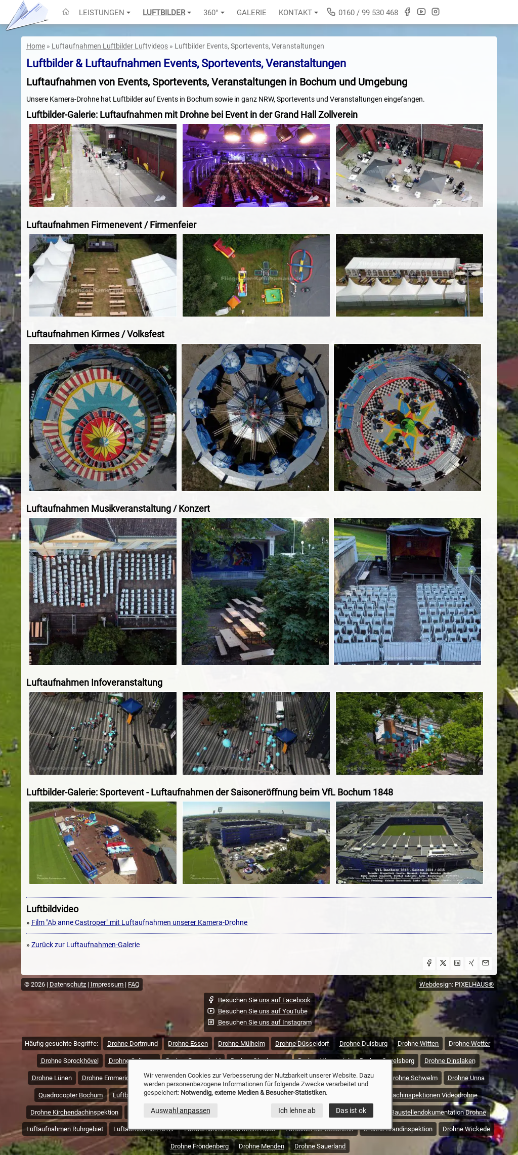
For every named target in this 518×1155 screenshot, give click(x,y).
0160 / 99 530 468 (362, 12)
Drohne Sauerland (320, 1146)
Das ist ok (351, 1110)
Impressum (107, 984)
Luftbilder (167, 12)
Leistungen (105, 12)
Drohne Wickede (466, 1129)
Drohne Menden (261, 1146)
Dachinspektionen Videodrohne (433, 1095)
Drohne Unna (466, 1078)
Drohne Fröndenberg (199, 1146)
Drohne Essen (188, 1043)
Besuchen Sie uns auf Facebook (259, 1000)
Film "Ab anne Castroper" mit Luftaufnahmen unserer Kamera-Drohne (139, 922)
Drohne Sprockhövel (70, 1060)
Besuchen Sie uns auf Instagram (259, 1022)
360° (214, 12)
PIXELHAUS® (474, 984)
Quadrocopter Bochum (70, 1095)
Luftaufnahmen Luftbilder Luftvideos (110, 46)
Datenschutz (68, 984)
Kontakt (298, 12)
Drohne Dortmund (132, 1043)
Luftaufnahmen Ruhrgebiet (64, 1129)
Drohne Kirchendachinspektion (74, 1112)
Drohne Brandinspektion (398, 1129)
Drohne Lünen (52, 1078)
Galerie (252, 12)
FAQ (134, 984)
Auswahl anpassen (180, 1110)
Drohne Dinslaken (450, 1060)
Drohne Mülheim (241, 1043)
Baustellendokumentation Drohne (438, 1112)
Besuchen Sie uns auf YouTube (257, 1011)
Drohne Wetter (469, 1043)
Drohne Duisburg (363, 1043)
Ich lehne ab (297, 1110)
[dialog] (260, 1094)
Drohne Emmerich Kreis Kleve (124, 1078)
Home (35, 46)
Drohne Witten (418, 1043)
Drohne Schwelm (413, 1078)
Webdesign (435, 984)
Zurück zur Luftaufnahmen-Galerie (85, 945)
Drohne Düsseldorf (302, 1043)
